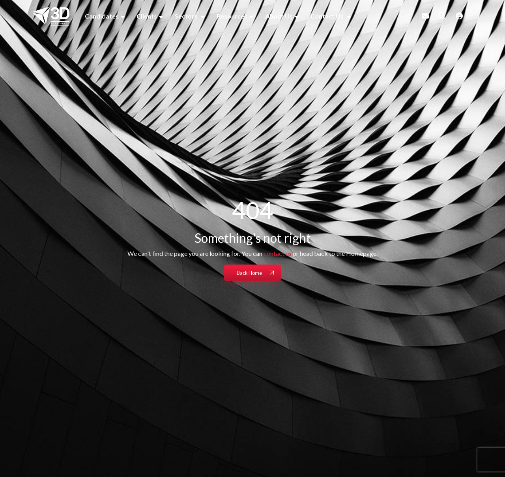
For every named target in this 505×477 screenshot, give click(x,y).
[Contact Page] (425, 15)
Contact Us (327, 16)
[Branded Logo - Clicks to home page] (50, 16)
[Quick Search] (442, 15)
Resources (232, 16)
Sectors (187, 16)
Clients (147, 16)
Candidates (102, 16)
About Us (279, 16)
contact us (278, 253)
